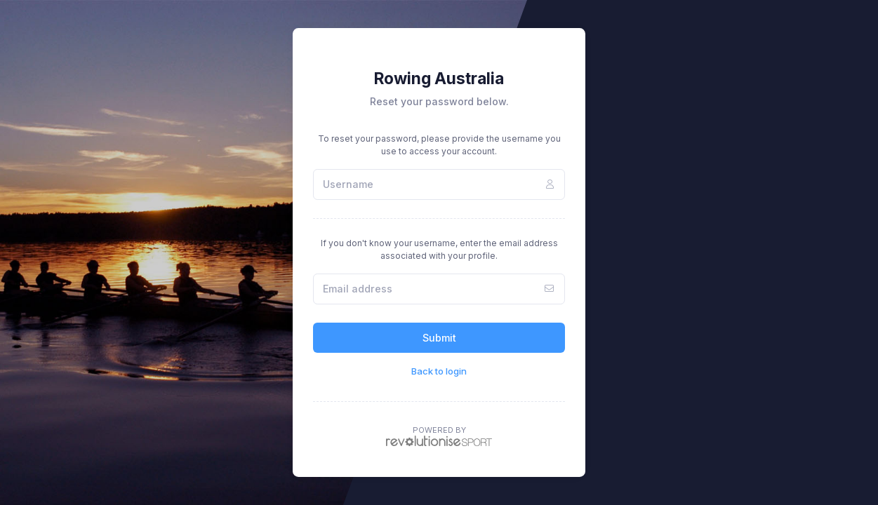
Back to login (439, 371)
